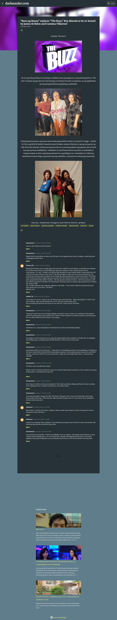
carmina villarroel (47, 226)
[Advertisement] (58, 489)
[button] (21, 30)
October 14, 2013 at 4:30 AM (43, 347)
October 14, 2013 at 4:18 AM (43, 324)
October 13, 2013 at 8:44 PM (43, 243)
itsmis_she (30, 265)
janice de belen (73, 226)
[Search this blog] (105, 3)
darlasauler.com (17, 3)
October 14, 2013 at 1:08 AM (42, 265)
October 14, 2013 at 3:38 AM (43, 310)
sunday (91, 226)
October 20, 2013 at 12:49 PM (41, 419)
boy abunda (24, 226)
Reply (28, 249)
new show (84, 226)
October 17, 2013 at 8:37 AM (43, 381)
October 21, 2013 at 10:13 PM (43, 431)
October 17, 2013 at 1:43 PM (43, 393)
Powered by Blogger (58, 617)
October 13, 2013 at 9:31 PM (43, 253)
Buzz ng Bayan (35, 226)
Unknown (29, 407)
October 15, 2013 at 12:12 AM (43, 363)
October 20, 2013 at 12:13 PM (41, 407)
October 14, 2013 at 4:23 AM (43, 335)
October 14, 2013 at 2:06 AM (41, 296)
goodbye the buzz (61, 226)
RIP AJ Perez (40, 529)
